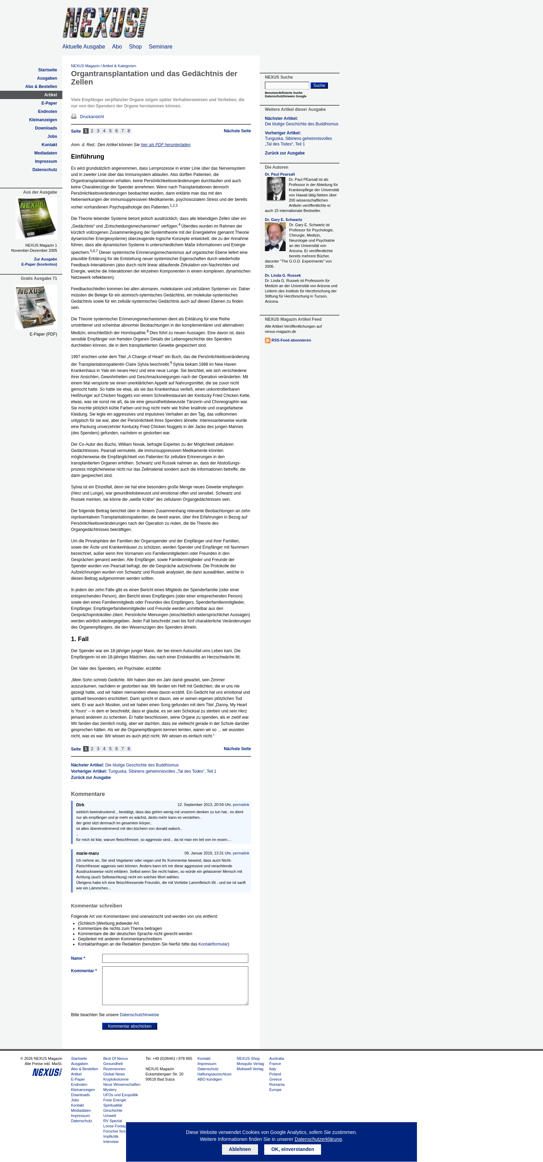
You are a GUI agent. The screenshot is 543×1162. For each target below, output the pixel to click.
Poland (275, 1074)
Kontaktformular (213, 944)
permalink (241, 804)
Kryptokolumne (115, 1079)
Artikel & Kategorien (119, 66)
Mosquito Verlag (250, 1064)
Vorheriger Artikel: (143, 771)
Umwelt (109, 1116)
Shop (135, 47)
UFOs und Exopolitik (120, 1095)
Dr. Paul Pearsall (280, 174)
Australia (276, 1058)
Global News (114, 1074)
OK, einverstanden (292, 1149)
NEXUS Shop (248, 1058)
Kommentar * (84, 970)
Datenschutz (45, 169)
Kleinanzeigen (43, 119)
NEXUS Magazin (85, 66)
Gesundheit (113, 1064)
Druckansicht (92, 116)
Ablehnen (240, 1149)
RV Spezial (112, 1121)
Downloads (46, 128)
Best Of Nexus (115, 1058)
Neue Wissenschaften (121, 1084)
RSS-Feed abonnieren (291, 340)
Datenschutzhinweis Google (285, 96)
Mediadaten (45, 153)
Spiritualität (112, 1105)
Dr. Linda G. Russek (283, 275)
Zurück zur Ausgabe (91, 777)
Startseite (47, 70)
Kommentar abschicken (129, 1026)
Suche (319, 85)
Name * (78, 958)
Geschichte (112, 1110)
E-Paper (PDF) (43, 334)
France (275, 1064)
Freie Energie (114, 1100)
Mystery (110, 1090)
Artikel (50, 94)
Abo (117, 47)
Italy (272, 1069)
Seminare (160, 47)
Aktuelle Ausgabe (83, 47)
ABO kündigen (209, 1079)
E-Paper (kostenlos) (39, 264)
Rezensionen (114, 1069)
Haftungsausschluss (214, 1074)
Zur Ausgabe (45, 259)
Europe (275, 1090)
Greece (275, 1079)
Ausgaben (47, 78)
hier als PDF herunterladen (165, 144)
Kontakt (49, 144)
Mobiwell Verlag (250, 1069)
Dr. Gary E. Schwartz (283, 220)
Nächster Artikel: (125, 765)
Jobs (52, 136)
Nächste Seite (237, 130)
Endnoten (47, 111)
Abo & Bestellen (41, 86)
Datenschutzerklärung (318, 1139)
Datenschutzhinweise (139, 1014)
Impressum (46, 161)
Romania (276, 1084)
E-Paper (49, 103)
